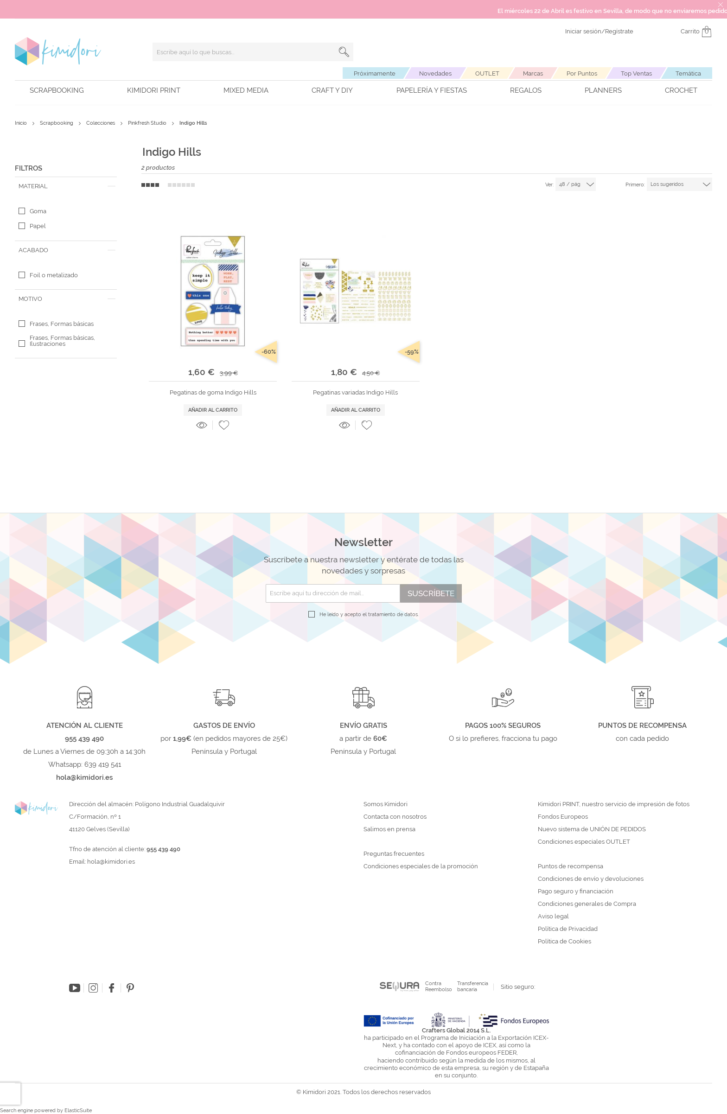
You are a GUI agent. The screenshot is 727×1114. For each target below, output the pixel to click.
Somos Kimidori (386, 804)
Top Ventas (636, 73)
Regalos (526, 90)
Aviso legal (553, 916)
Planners (603, 90)
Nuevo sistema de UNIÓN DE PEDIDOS (592, 829)
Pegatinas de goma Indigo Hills (213, 392)
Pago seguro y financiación (575, 891)
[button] (224, 425)
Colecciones (101, 123)
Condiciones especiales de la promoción (421, 866)
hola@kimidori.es (111, 861)
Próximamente (374, 73)
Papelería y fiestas (431, 90)
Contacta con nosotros (395, 817)
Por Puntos (582, 73)
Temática (688, 73)
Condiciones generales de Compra (587, 904)
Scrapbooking (57, 90)
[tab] (66, 186)
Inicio (21, 123)
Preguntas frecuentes (394, 854)
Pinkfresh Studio (148, 123)
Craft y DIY (332, 90)
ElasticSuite (78, 1111)
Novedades (435, 73)
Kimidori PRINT (153, 90)
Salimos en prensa (389, 829)
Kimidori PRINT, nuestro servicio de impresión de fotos (613, 804)
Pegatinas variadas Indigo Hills (355, 392)
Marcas (533, 73)
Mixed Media (245, 90)
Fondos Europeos (563, 817)
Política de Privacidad (568, 929)
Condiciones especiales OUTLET (584, 842)
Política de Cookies (564, 941)
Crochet (681, 90)
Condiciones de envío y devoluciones (591, 879)
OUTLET (487, 73)
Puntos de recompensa (570, 866)
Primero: (635, 185)
